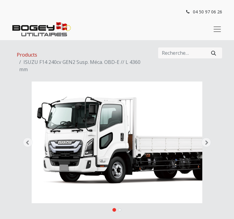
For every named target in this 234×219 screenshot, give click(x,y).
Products (27, 54)
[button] (28, 142)
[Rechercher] (213, 52)
